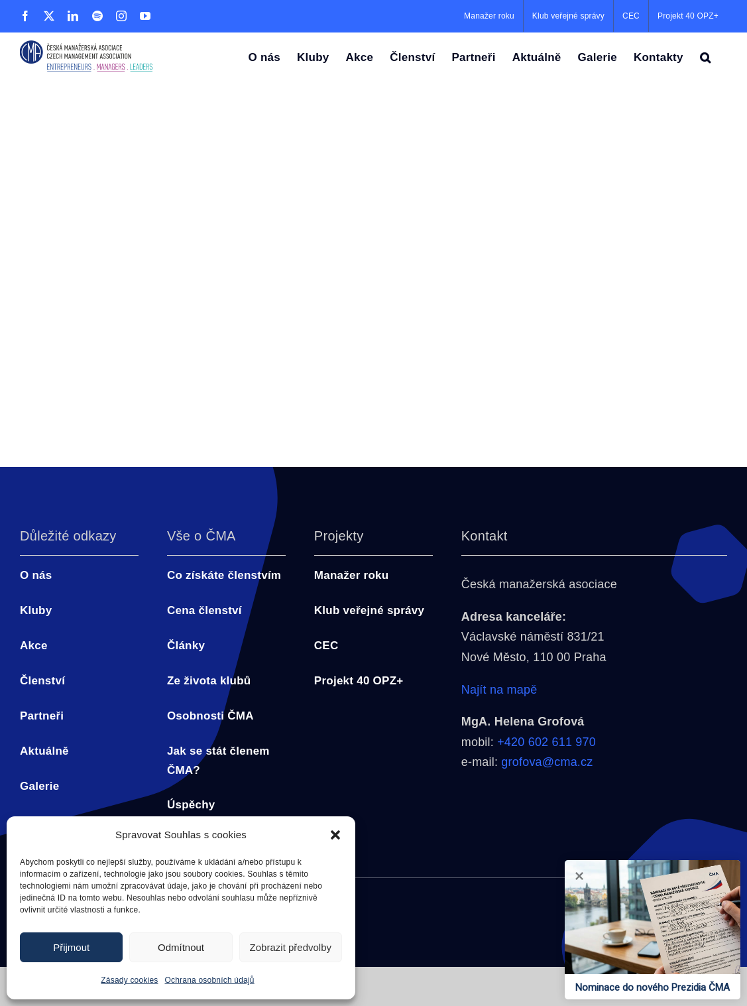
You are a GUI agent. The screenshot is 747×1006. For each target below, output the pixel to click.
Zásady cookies (129, 980)
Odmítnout (181, 947)
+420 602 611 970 (546, 742)
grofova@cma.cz (547, 762)
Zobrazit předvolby (290, 947)
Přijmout (71, 947)
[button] (335, 835)
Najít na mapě (499, 689)
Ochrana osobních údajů (210, 980)
